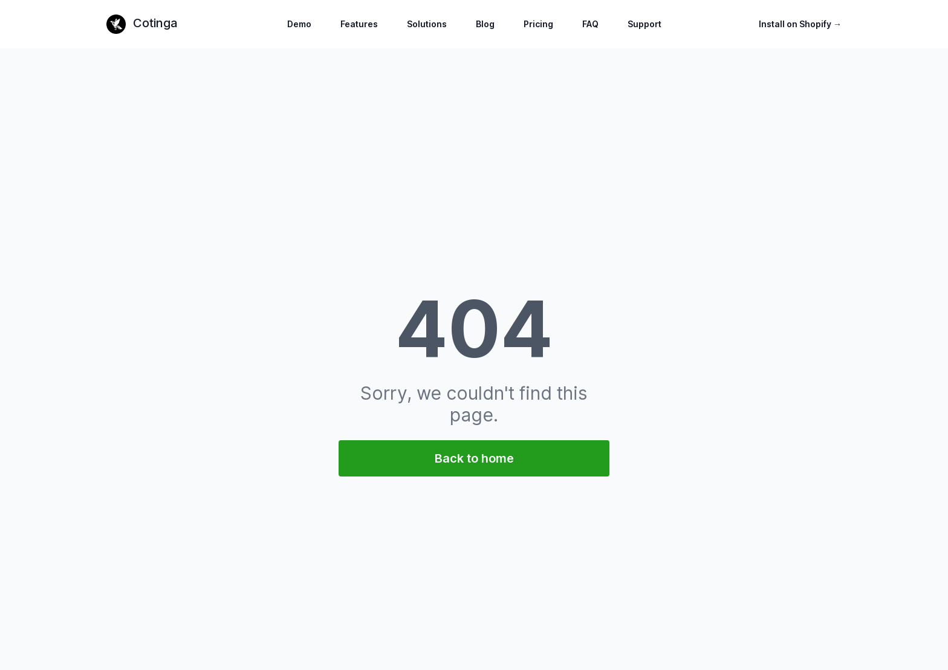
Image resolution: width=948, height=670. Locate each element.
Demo (299, 24)
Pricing (538, 24)
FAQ (590, 24)
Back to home (474, 458)
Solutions (427, 24)
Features (359, 24)
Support (644, 24)
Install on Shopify (800, 24)
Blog (485, 24)
